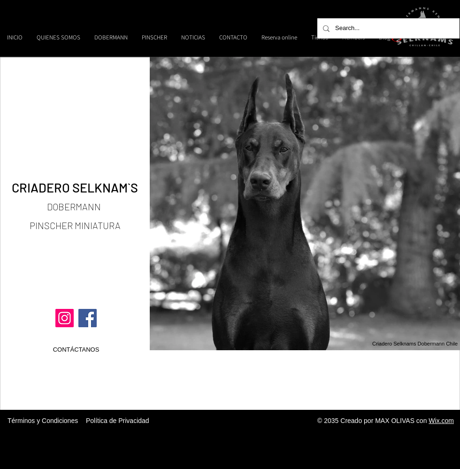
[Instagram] (64, 318)
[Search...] (387, 28)
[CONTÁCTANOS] (76, 349)
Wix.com (441, 420)
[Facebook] (87, 318)
